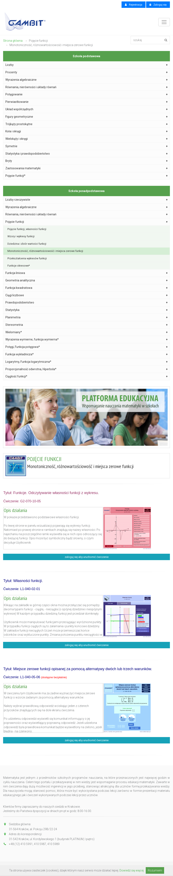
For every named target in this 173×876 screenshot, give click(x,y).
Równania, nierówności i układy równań (86, 87)
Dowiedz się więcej (131, 870)
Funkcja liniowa (86, 273)
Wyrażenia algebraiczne (86, 80)
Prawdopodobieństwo (86, 302)
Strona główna (13, 40)
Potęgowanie (86, 94)
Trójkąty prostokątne (86, 124)
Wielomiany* (86, 332)
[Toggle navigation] (164, 22)
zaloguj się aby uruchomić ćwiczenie (87, 556)
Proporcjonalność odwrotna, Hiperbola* (86, 369)
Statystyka (86, 310)
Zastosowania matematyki (86, 168)
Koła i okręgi (86, 131)
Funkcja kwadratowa (86, 288)
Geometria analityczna (86, 280)
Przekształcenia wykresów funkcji (27, 258)
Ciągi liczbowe (86, 295)
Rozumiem (155, 870)
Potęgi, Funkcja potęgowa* (86, 347)
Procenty (86, 72)
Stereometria (86, 325)
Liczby (86, 65)
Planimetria (86, 317)
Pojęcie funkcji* (86, 176)
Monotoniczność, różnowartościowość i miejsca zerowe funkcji (45, 250)
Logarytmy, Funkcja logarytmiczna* (86, 362)
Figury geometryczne (86, 117)
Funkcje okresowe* (18, 265)
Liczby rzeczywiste (86, 200)
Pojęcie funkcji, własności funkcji (26, 229)
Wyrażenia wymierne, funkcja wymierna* (86, 339)
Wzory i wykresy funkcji (21, 236)
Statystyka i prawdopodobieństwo (86, 153)
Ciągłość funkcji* (86, 376)
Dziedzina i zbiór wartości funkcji (26, 243)
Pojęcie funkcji (87, 222)
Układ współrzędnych (86, 109)
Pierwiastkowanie (86, 102)
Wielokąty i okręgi (86, 139)
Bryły (86, 161)
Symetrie (86, 146)
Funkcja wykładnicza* (86, 354)
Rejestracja (133, 4)
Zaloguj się (158, 4)
